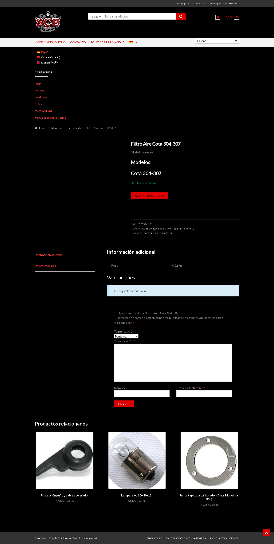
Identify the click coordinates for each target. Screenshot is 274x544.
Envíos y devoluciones (224, 537)
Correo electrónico (190, 388)
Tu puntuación (125, 331)
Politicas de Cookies (178, 537)
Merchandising (43, 110)
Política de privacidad (108, 42)
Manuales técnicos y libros (50, 117)
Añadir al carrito (150, 195)
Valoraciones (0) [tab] (45, 266)
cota (146, 232)
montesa (167, 232)
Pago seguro (154, 537)
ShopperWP (91, 537)
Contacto (78, 42)
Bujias (38, 104)
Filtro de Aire (75, 127)
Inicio (38, 83)
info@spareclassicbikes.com (191, 3)
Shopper (67, 537)
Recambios (159, 228)
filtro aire (155, 232)
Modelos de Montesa (50, 42)
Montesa (40, 90)
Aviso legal (200, 537)
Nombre (121, 388)
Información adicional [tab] (49, 255)
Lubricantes (42, 97)
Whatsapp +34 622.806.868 (223, 3)
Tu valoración (124, 341)
